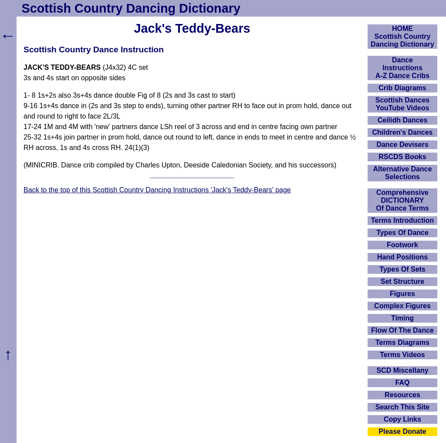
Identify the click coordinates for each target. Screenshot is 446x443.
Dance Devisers (402, 144)
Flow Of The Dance (402, 330)
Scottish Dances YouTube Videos (402, 104)
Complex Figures (402, 306)
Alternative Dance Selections (402, 173)
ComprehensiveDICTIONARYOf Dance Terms (402, 200)
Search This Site (402, 407)
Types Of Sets (402, 269)
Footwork (402, 245)
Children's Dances (402, 132)
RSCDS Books (402, 156)
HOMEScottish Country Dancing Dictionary (402, 36)
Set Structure (402, 281)
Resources (402, 395)
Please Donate (402, 431)
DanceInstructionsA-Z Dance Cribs (402, 67)
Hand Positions (402, 257)
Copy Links (402, 419)
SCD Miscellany (402, 370)
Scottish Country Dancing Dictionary (131, 8)
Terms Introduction (402, 220)
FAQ (402, 382)
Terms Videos (402, 354)
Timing (402, 318)
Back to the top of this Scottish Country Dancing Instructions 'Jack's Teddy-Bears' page (157, 190)
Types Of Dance (402, 232)
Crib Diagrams (402, 88)
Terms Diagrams (402, 342)
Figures (402, 293)
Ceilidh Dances (403, 120)
